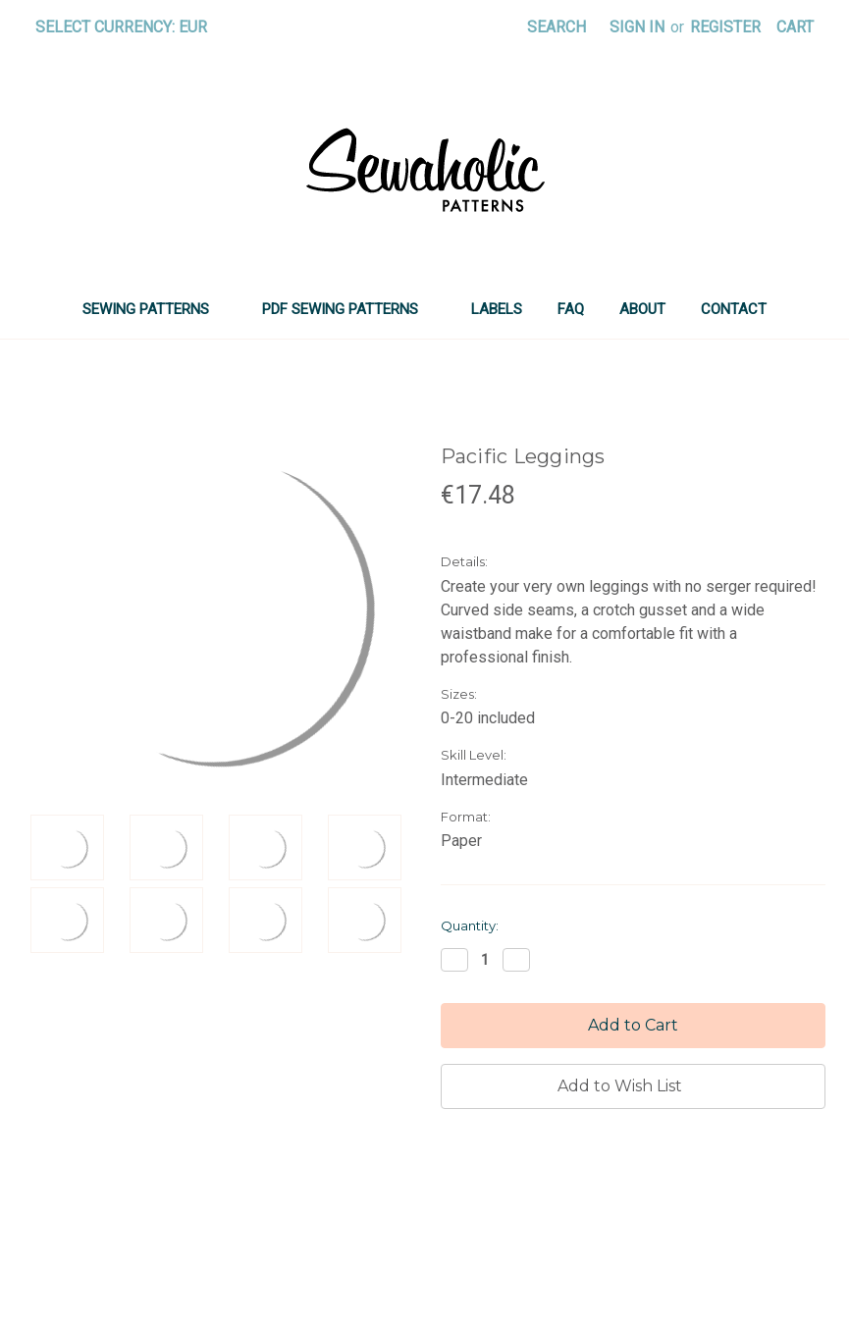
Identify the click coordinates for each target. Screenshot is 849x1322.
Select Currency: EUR (128, 27)
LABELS (496, 309)
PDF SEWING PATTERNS (349, 309)
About (642, 309)
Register (725, 27)
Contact (734, 309)
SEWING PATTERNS (154, 309)
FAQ (570, 309)
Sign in (637, 27)
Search (556, 27)
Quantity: (470, 925)
